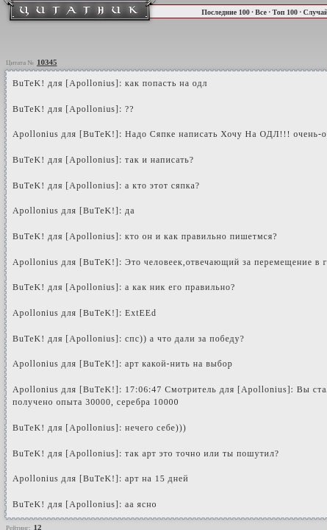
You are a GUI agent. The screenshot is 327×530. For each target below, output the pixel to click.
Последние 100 (225, 12)
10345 (47, 61)
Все (261, 12)
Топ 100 (284, 12)
